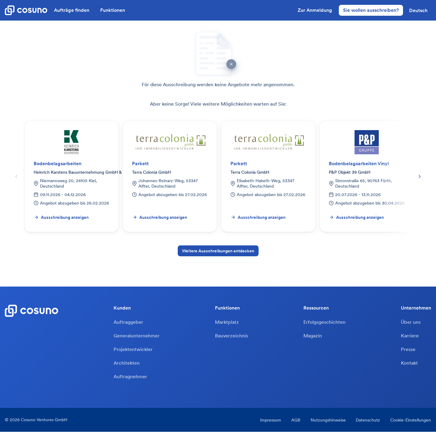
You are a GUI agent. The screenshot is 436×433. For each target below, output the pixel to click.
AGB (294, 421)
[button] (418, 10)
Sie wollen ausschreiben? (371, 10)
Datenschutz (368, 421)
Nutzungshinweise (327, 421)
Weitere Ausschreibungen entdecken (218, 251)
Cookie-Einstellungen (411, 421)
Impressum (269, 421)
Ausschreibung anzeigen (61, 217)
